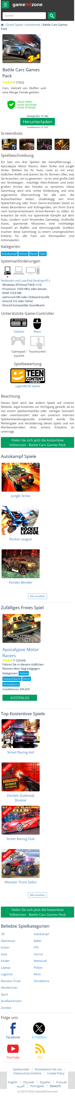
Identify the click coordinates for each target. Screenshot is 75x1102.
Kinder (5, 961)
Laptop (5, 968)
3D (3, 934)
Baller (38, 941)
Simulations (41, 981)
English (13, 1082)
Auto (4, 954)
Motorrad (40, 961)
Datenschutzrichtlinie (27, 1073)
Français (61, 1082)
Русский (29, 1082)
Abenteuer (8, 941)
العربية (21, 1086)
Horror (38, 954)
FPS (36, 947)
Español (45, 1082)
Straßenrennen (11, 1001)
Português (37, 1086)
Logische (7, 974)
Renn (37, 974)
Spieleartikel (21, 1069)
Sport (4, 994)
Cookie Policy (55, 1073)
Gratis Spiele (14, 25)
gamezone (27, 4)
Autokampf (32, 25)
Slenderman (9, 988)
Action (5, 947)
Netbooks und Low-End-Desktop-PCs (25, 280)
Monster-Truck (11, 981)
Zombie (6, 1008)
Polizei (38, 968)
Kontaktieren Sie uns (48, 1069)
